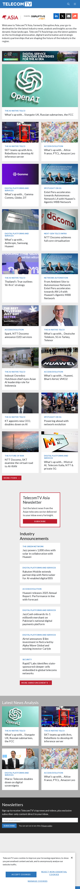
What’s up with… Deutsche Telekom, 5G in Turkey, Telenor (59, 337)
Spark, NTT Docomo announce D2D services (18, 335)
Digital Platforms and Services (17, 189)
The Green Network (33, 546)
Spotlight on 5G (52, 188)
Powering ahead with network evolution (56, 422)
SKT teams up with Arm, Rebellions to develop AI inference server (19, 153)
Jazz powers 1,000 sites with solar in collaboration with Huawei (39, 553)
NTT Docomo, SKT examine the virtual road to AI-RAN (19, 463)
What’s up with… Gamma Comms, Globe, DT (19, 196)
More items (12, 478)
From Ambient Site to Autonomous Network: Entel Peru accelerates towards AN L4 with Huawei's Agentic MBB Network (57, 290)
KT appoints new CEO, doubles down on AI (18, 422)
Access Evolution (53, 146)
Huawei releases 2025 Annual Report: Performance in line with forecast (39, 596)
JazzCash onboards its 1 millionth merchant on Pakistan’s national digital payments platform (37, 619)
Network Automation (56, 278)
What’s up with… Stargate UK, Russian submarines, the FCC (39, 114)
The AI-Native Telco (15, 111)
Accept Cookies (21, 874)
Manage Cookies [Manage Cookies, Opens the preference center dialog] (37, 881)
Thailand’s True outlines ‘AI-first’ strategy (18, 283)
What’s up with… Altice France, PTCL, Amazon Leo (59, 151)
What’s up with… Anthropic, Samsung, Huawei (16, 243)
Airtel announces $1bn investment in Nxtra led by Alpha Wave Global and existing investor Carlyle (37, 643)
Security (27, 659)
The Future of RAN (14, 456)
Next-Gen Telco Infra (55, 233)
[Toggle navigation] (74, 4)
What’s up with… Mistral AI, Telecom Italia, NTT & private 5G (58, 465)
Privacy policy (46, 826)
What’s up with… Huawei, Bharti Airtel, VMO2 (58, 377)
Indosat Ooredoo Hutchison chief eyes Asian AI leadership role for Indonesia (20, 380)
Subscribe (40, 521)
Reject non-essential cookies (54, 873)
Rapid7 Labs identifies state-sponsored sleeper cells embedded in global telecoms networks (39, 668)
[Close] (72, 858)
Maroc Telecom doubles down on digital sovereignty (19, 782)
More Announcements (35, 683)
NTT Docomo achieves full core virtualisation (57, 239)
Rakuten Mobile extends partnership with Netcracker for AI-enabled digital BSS (38, 575)
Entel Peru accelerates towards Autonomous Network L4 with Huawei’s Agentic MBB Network (59, 196)
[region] (37, 871)
